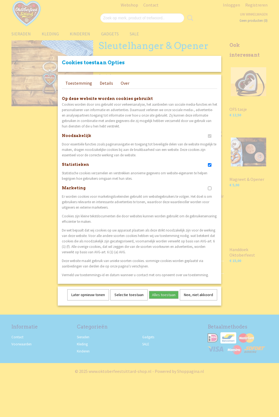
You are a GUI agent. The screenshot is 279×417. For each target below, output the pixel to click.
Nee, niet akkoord (198, 301)
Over (125, 90)
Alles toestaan (163, 301)
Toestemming (78, 90)
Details (106, 90)
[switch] (209, 143)
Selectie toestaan (129, 301)
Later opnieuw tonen (88, 301)
